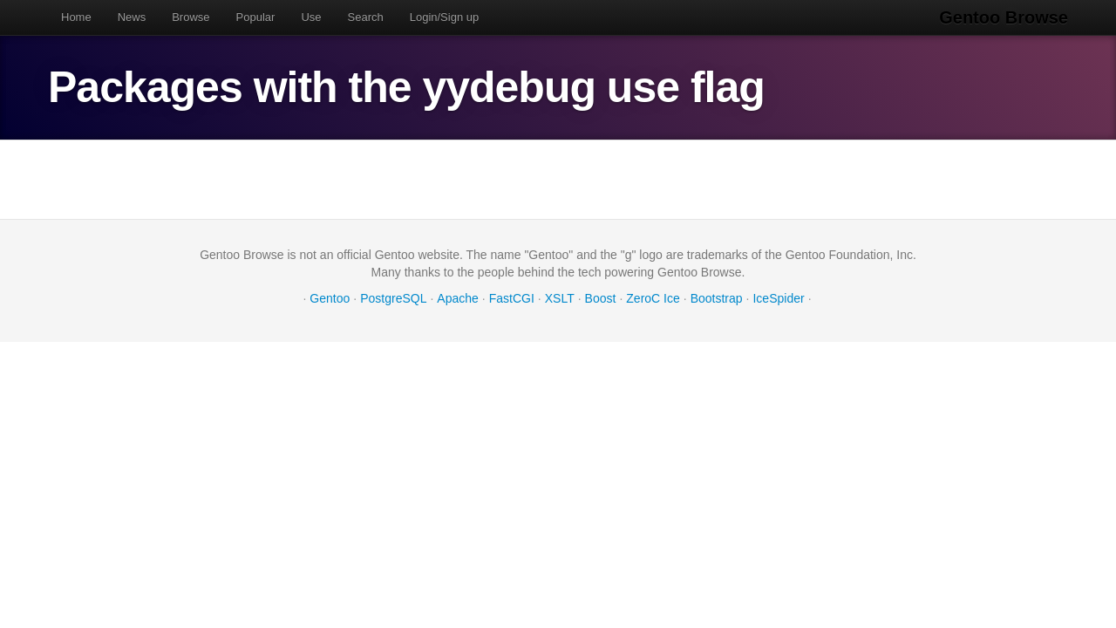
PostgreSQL (393, 298)
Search (366, 17)
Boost (600, 298)
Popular (256, 17)
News (132, 17)
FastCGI (511, 298)
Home (76, 17)
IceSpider (778, 298)
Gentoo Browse (1003, 17)
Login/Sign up (445, 17)
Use (311, 17)
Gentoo (330, 298)
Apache (457, 298)
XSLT (560, 298)
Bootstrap (717, 298)
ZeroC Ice (652, 298)
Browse (190, 17)
